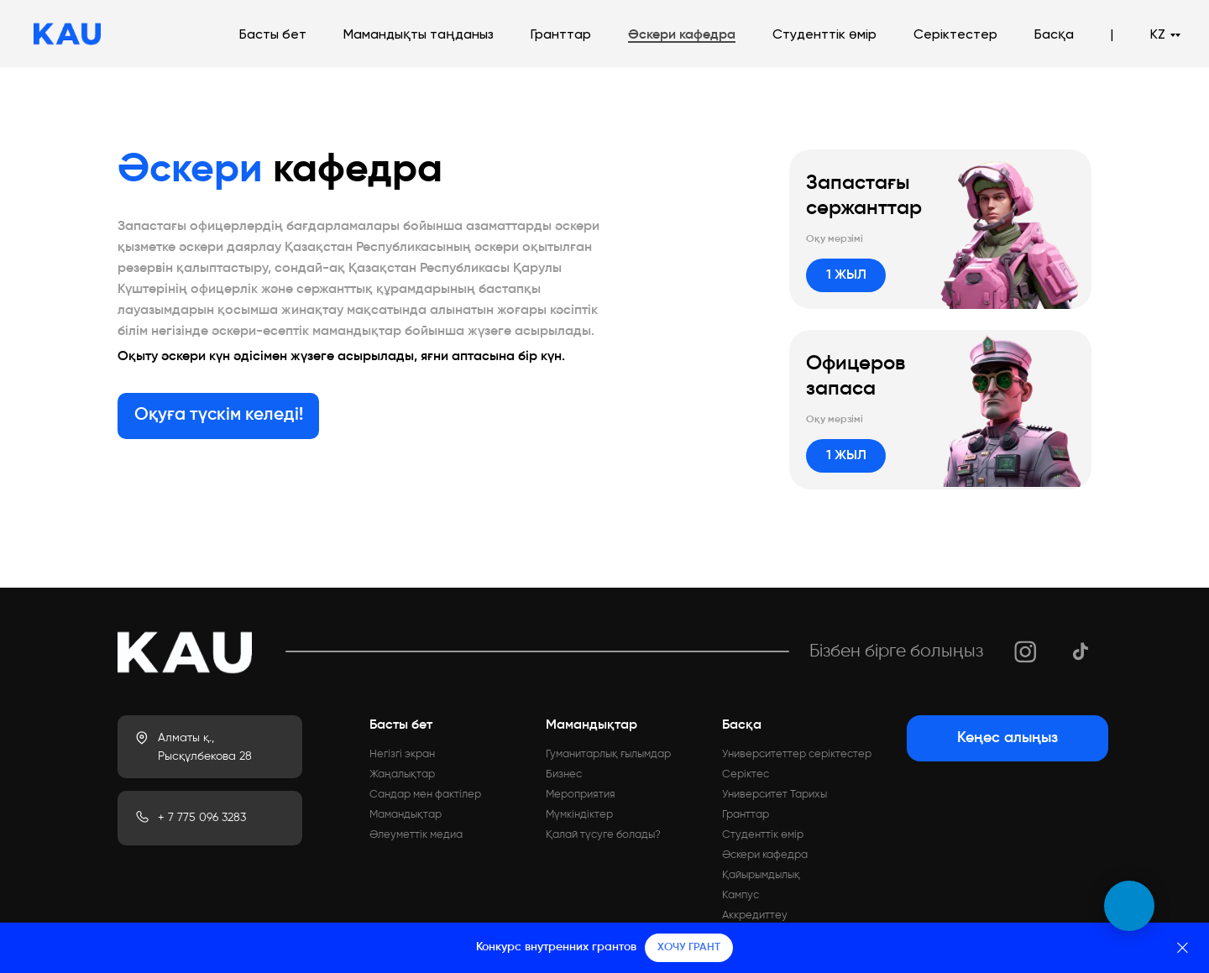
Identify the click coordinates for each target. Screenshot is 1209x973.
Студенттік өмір (824, 35)
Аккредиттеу (755, 915)
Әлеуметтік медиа (416, 834)
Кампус (740, 895)
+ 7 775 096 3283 (202, 818)
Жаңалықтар (402, 774)
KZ (1157, 35)
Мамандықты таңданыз (418, 35)
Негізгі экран (402, 754)
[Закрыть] (1182, 948)
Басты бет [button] (272, 35)
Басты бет (400, 725)
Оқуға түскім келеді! (218, 415)
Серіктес (745, 774)
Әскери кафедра (681, 35)
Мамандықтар (405, 814)
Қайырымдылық (761, 875)
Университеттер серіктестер (796, 754)
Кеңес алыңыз (1007, 737)
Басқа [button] (1054, 35)
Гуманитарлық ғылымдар (608, 754)
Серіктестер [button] (955, 35)
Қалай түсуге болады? (603, 834)
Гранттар (561, 35)
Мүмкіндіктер (579, 814)
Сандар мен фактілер (425, 794)
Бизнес (564, 774)
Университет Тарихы (774, 794)
